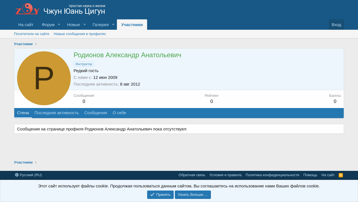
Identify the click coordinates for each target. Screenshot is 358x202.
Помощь (310, 175)
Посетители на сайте (31, 34)
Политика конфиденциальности (272, 175)
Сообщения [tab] (95, 112)
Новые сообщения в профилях (80, 34)
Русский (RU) (28, 175)
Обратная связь (192, 175)
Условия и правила (225, 175)
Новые (73, 24)
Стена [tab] (23, 112)
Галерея (101, 24)
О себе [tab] (119, 112)
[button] (59, 24)
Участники (132, 24)
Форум (48, 24)
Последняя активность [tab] (57, 112)
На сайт (25, 24)
